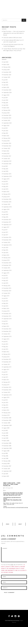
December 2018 (7, 199)
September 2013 (7, 318)
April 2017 (5, 235)
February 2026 (6, 67)
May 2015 (5, 280)
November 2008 (7, 445)
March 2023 (6, 135)
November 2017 (7, 222)
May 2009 (5, 435)
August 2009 (6, 428)
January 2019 (6, 196)
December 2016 (7, 237)
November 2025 (7, 74)
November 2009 (7, 420)
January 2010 (6, 415)
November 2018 (7, 201)
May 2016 (5, 250)
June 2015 (5, 278)
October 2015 (6, 268)
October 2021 (6, 158)
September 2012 (7, 336)
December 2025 (7, 72)
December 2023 (7, 115)
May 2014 (5, 303)
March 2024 (6, 107)
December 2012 (7, 329)
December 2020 (7, 163)
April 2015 (5, 283)
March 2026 (6, 64)
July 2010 (5, 400)
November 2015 (7, 265)
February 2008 (6, 461)
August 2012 (6, 339)
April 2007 (5, 473)
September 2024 (7, 92)
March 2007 (6, 476)
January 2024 (6, 113)
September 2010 (7, 395)
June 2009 (5, 433)
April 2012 (5, 349)
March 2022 (6, 151)
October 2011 (6, 364)
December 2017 (7, 219)
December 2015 (7, 262)
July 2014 (5, 298)
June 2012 (5, 344)
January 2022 (6, 153)
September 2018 (7, 207)
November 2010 (7, 390)
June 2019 (5, 184)
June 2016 (5, 247)
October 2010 (6, 392)
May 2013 (5, 323)
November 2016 (7, 240)
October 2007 (6, 468)
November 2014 (7, 290)
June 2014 (5, 301)
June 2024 (5, 100)
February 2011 (6, 382)
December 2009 (7, 417)
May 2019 (5, 186)
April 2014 (5, 306)
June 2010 (5, 402)
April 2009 (5, 438)
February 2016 (6, 257)
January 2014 (6, 311)
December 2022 (7, 143)
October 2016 (6, 242)
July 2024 (5, 97)
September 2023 (7, 123)
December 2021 (7, 156)
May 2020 (5, 168)
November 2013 (7, 316)
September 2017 (7, 224)
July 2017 (5, 229)
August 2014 (6, 295)
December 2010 (7, 387)
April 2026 (5, 62)
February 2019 (6, 194)
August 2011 (6, 369)
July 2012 (5, 341)
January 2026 (6, 69)
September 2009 (7, 425)
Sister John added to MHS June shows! (12, 37)
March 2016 (6, 255)
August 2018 (6, 209)
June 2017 (5, 232)
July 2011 (5, 372)
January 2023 (6, 140)
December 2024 (7, 90)
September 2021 (7, 161)
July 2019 (5, 181)
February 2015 (6, 285)
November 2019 (7, 174)
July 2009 (5, 430)
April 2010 (5, 407)
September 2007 (7, 471)
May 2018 (5, 217)
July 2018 (5, 212)
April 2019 (5, 189)
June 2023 (5, 130)
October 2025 (6, 77)
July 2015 (5, 275)
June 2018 (5, 214)
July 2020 (5, 166)
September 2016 (7, 245)
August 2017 (6, 227)
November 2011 (7, 362)
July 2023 (5, 128)
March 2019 (6, 191)
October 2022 (6, 148)
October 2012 (6, 334)
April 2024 (5, 105)
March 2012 (6, 351)
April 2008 (5, 458)
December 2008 (7, 443)
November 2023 (7, 118)
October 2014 (6, 293)
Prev (7, 524)
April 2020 (5, 171)
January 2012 (6, 356)
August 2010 (6, 397)
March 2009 (6, 440)
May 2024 (5, 102)
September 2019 (7, 176)
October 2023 (6, 120)
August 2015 (6, 273)
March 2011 (6, 379)
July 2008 (5, 453)
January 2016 (6, 260)
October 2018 (6, 204)
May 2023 (5, 133)
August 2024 (6, 95)
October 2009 (6, 423)
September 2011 (7, 367)
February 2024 (6, 110)
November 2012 (7, 331)
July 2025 (5, 79)
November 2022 (7, 146)
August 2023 (6, 125)
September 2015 (7, 270)
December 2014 (7, 288)
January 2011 (6, 384)
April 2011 (5, 377)
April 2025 (5, 85)
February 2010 (6, 412)
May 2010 (5, 405)
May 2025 (5, 82)
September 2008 (7, 448)
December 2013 (7, 313)
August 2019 (6, 179)
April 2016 (5, 252)
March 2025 (6, 87)
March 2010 (6, 410)
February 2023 (6, 138)
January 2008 (6, 463)
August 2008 (6, 451)
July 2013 (5, 321)
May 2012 (5, 346)
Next (20, 524)
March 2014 (6, 308)
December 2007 (7, 466)
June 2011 (5, 374)
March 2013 (6, 326)
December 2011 (7, 359)
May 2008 (5, 456)
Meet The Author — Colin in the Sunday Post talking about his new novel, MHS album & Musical (14, 33)
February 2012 (6, 354)
